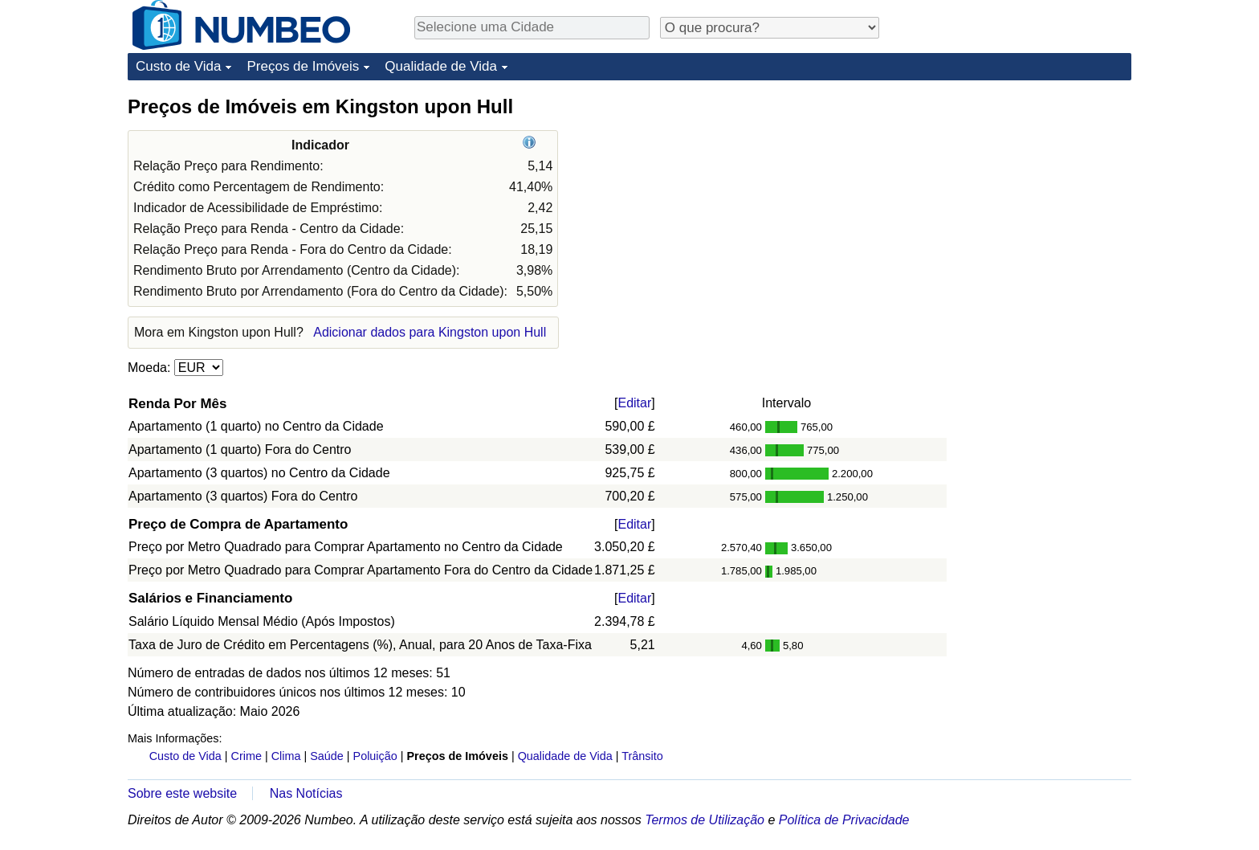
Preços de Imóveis (303, 66)
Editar (634, 403)
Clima (286, 756)
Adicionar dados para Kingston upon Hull (429, 332)
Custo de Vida (178, 66)
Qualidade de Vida (441, 66)
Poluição (375, 756)
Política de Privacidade (844, 820)
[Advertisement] (1010, 194)
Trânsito (641, 756)
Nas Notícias (306, 793)
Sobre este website (182, 793)
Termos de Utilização (704, 820)
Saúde (327, 756)
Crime (246, 756)
